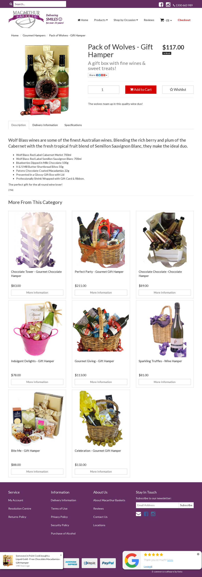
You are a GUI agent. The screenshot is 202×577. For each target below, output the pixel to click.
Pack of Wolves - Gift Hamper (67, 35)
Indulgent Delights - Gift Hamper (32, 361)
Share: (98, 75)
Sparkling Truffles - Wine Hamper (160, 361)
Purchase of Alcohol (63, 533)
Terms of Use (59, 508)
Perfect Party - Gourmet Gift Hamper (99, 271)
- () (166, 20)
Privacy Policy (59, 516)
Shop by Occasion (126, 20)
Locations (99, 525)
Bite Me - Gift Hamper (25, 450)
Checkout (184, 20)
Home (83, 20)
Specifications (73, 125)
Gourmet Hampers (34, 35)
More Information (37, 292)
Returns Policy (17, 516)
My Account (15, 500)
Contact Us (100, 516)
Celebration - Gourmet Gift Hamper (98, 450)
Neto (179, 571)
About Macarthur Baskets (109, 500)
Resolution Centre (19, 508)
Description (18, 125)
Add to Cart (141, 89)
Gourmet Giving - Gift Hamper (94, 361)
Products (101, 20)
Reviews (149, 20)
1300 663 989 (183, 5)
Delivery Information (45, 125)
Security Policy (60, 525)
